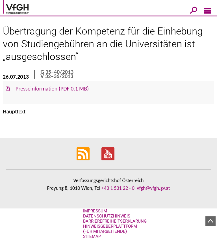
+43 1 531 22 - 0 (117, 188)
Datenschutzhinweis (106, 216)
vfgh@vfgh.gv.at (153, 188)
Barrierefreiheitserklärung (115, 221)
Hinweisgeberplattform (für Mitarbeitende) (110, 229)
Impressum (95, 211)
